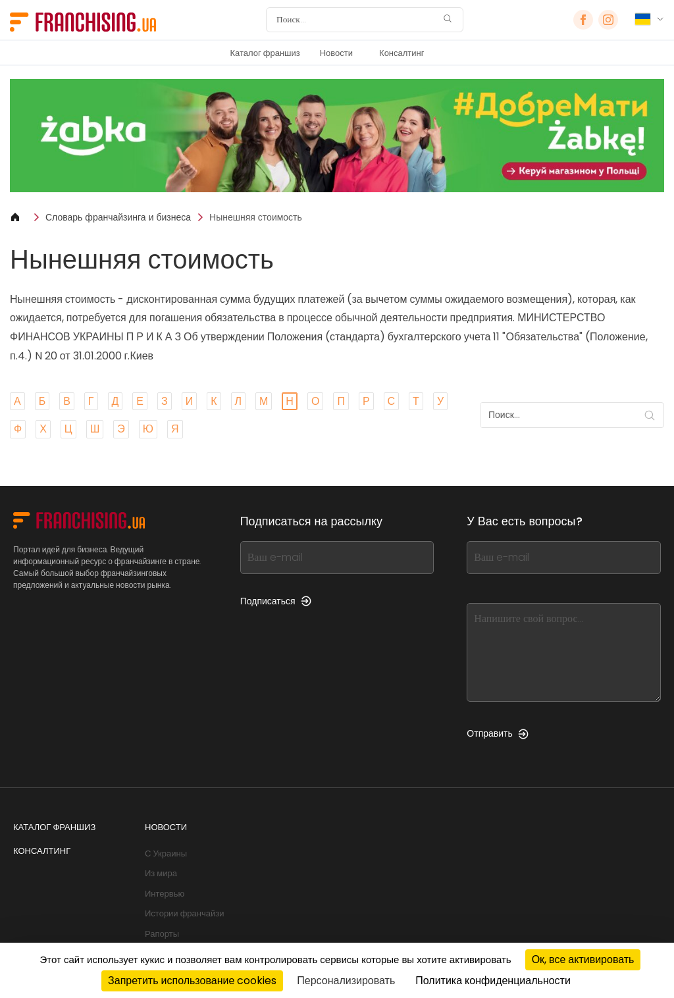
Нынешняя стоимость (255, 217)
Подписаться (275, 601)
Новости (336, 53)
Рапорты (162, 934)
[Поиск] (356, 20)
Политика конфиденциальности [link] (493, 980)
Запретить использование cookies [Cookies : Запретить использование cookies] (192, 980)
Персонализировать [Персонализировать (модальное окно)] (346, 980)
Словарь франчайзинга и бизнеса (118, 217)
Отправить (497, 733)
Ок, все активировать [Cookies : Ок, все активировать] (583, 959)
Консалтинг (401, 53)
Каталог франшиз (264, 53)
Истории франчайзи (184, 913)
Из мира (161, 873)
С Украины (166, 853)
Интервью (164, 893)
